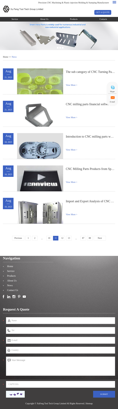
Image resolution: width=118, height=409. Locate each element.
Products (74, 19)
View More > (71, 85)
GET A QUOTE (103, 12)
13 (69, 238)
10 (49, 238)
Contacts (103, 19)
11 (56, 238)
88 (90, 238)
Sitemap (89, 403)
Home (5, 57)
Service (15, 19)
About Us (44, 19)
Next (100, 238)
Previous (18, 238)
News (14, 57)
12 (62, 238)
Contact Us (12, 290)
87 (83, 238)
